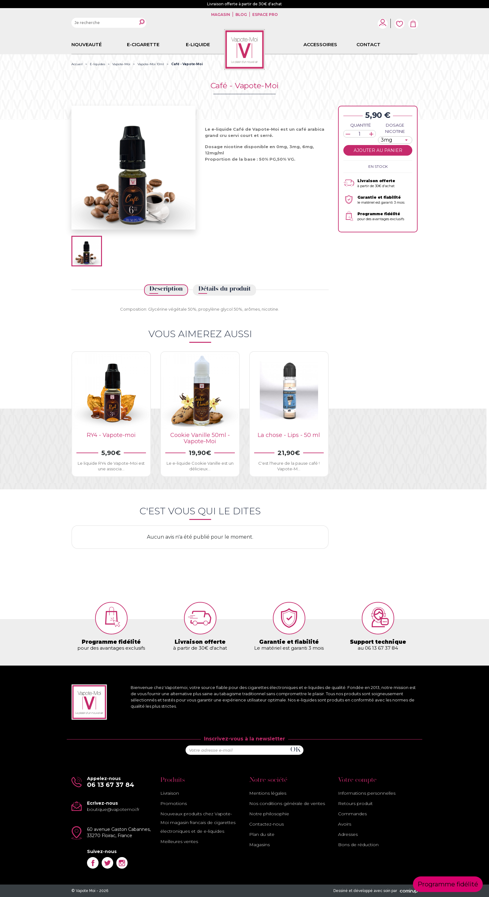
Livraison (169, 793)
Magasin (221, 14)
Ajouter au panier (378, 150)
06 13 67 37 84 (110, 784)
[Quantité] (359, 134)
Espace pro (264, 14)
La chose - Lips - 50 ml (289, 435)
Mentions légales (267, 793)
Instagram (122, 863)
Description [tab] (166, 289)
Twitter (107, 863)
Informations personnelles (366, 793)
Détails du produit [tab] (224, 289)
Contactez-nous (266, 824)
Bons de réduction (358, 844)
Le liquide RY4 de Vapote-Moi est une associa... (111, 466)
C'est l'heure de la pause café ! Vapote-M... (289, 466)
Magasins (259, 844)
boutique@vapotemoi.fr (113, 809)
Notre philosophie (269, 814)
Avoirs (344, 824)
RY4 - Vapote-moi (111, 435)
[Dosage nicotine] (395, 140)
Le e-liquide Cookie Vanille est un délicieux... (200, 466)
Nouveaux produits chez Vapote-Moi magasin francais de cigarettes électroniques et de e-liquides (197, 822)
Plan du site (261, 834)
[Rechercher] (108, 23)
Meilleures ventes (179, 841)
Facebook (93, 863)
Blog (241, 14)
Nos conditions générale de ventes (287, 803)
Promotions (173, 803)
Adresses (348, 834)
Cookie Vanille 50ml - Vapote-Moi (200, 438)
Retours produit (355, 803)
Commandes (352, 814)
